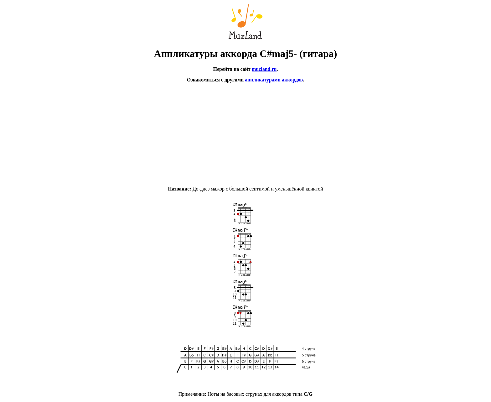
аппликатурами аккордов (274, 79)
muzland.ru (264, 69)
